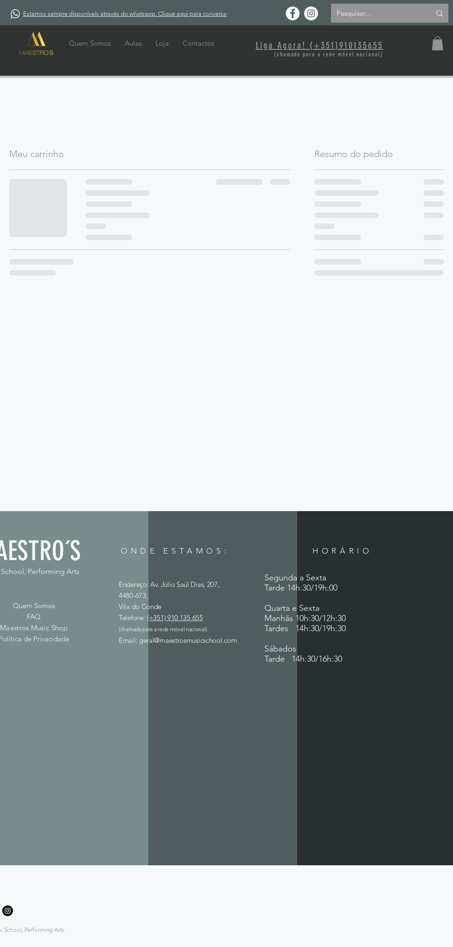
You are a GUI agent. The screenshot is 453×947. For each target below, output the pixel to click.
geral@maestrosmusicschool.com (188, 640)
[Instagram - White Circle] (311, 13)
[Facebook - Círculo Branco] (293, 13)
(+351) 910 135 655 (175, 617)
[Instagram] (7, 910)
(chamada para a (298, 54)
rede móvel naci (345, 54)
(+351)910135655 (346, 45)
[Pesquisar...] (377, 13)
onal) (375, 54)
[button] (437, 43)
